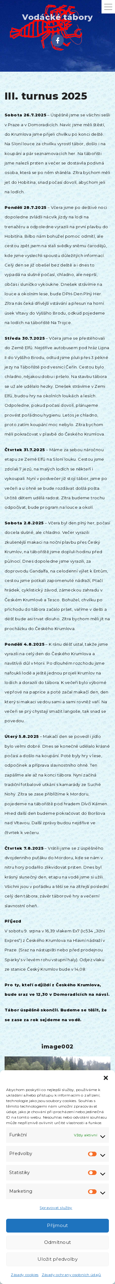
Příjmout (57, 1225)
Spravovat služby (56, 1207)
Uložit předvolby (57, 1259)
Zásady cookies (24, 1274)
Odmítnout (57, 1242)
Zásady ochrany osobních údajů (71, 1274)
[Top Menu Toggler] (108, 6)
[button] (106, 1078)
